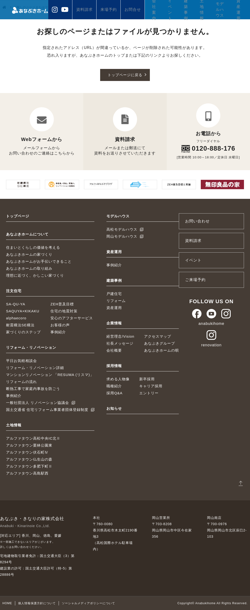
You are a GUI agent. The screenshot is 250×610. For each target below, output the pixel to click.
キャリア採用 (150, 386)
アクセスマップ (157, 336)
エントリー (149, 393)
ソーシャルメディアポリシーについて (88, 603)
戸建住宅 (114, 294)
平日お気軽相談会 (21, 361)
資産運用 (238, 9)
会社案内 (154, 9)
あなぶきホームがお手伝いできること (39, 261)
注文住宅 (13, 291)
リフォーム (116, 301)
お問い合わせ (197, 221)
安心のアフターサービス (71, 318)
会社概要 (114, 350)
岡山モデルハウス (121, 236)
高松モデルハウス (121, 229)
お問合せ (133, 9)
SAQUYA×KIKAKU (22, 311)
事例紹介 (58, 332)
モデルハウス (220, 9)
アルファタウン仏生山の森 (29, 459)
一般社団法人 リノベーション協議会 (37, 403)
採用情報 (114, 366)
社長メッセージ (119, 343)
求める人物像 (118, 379)
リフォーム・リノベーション (31, 347)
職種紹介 (114, 386)
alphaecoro (16, 318)
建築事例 (186, 9)
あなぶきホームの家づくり (29, 254)
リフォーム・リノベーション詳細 (35, 368)
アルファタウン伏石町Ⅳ (27, 452)
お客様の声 (60, 325)
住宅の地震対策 (63, 311)
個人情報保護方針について (37, 603)
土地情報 (202, 9)
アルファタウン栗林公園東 (29, 445)
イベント (170, 9)
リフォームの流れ (21, 382)
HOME (7, 603)
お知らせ (114, 408)
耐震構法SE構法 (20, 325)
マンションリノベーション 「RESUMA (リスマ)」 (50, 375)
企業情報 (114, 323)
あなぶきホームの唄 (161, 350)
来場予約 (108, 9)
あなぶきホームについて (27, 234)
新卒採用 (147, 379)
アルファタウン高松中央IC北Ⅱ (33, 438)
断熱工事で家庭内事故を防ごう (33, 389)
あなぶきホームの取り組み (29, 268)
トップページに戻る (125, 75)
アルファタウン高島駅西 (27, 473)
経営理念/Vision (120, 336)
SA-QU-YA (15, 304)
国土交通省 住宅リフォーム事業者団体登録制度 (47, 410)
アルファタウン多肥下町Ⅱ (29, 466)
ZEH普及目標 (62, 304)
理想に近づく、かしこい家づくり (35, 275)
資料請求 (84, 9)
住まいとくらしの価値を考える (33, 247)
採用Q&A (114, 393)
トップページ (17, 216)
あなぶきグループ (159, 343)
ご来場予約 (195, 280)
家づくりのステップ (23, 332)
